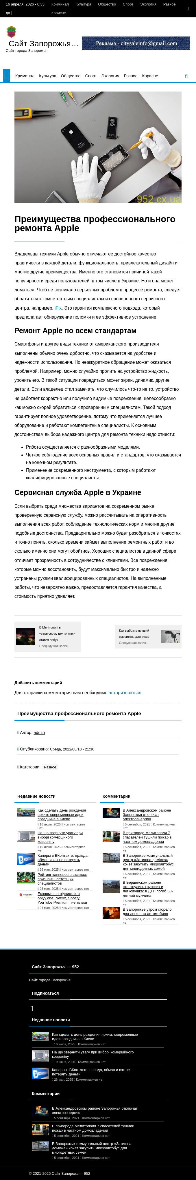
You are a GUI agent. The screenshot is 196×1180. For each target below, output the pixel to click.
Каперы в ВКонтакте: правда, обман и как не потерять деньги (63, 859)
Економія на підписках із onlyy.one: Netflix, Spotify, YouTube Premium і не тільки (62, 898)
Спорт (128, 4)
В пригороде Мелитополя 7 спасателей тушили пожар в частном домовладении (147, 837)
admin (39, 732)
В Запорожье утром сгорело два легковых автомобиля (147, 911)
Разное (169, 4)
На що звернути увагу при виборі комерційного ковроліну (60, 837)
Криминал (60, 4)
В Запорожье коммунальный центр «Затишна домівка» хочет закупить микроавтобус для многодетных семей (148, 862)
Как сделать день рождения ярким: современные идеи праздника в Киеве (62, 814)
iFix (58, 308)
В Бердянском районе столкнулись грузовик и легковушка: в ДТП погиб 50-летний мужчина (148, 889)
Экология (148, 4)
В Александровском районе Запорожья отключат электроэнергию (147, 814)
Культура (83, 4)
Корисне (58, 13)
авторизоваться (125, 692)
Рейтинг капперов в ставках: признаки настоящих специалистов (62, 878)
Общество (107, 4)
